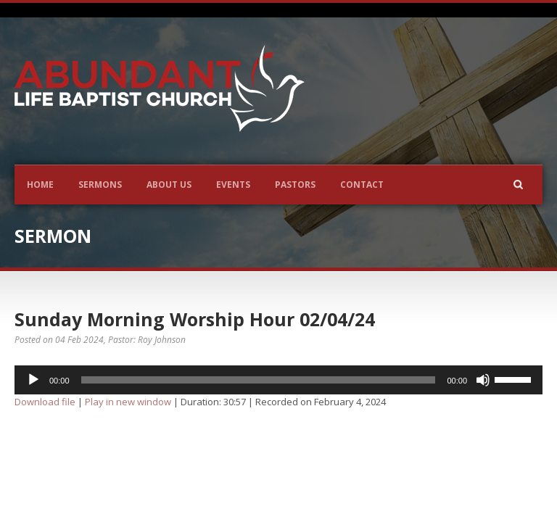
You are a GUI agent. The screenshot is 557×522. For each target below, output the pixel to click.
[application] (278, 379)
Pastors (295, 184)
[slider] (258, 380)
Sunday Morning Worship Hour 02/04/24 (195, 319)
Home (40, 184)
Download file (45, 401)
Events (233, 184)
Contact (362, 184)
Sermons (100, 184)
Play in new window (128, 401)
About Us (169, 184)
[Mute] (483, 380)
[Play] (33, 380)
